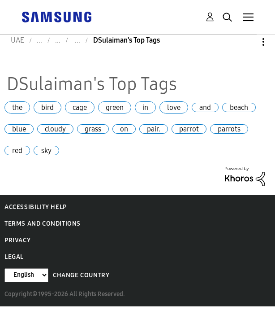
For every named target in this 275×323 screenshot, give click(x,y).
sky (46, 150)
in (145, 107)
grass (93, 129)
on (124, 129)
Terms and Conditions (42, 223)
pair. (153, 129)
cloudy (55, 129)
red (17, 150)
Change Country (81, 275)
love (173, 107)
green (115, 107)
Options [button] (248, 42)
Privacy (17, 240)
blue (19, 129)
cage (80, 107)
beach (239, 107)
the (17, 107)
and (205, 107)
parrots (229, 129)
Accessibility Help (35, 207)
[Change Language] (26, 275)
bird (47, 107)
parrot (189, 129)
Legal (14, 257)
